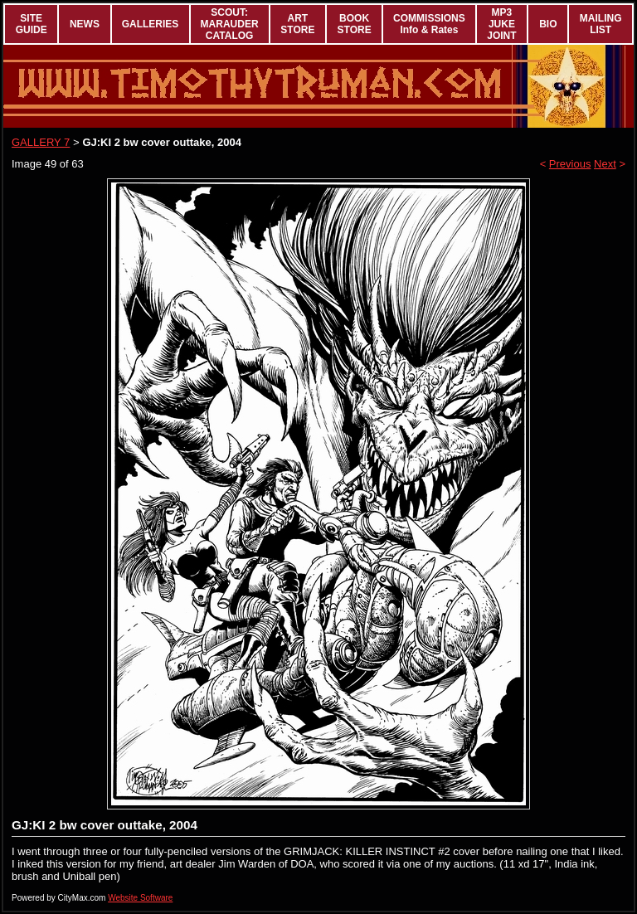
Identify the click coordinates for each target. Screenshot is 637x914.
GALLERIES (150, 24)
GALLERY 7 (41, 142)
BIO (548, 24)
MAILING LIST (601, 24)
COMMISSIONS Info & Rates (429, 24)
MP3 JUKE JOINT (501, 24)
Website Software (140, 897)
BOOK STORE (355, 24)
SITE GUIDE (31, 24)
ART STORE (297, 24)
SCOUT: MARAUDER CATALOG (230, 24)
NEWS (85, 24)
